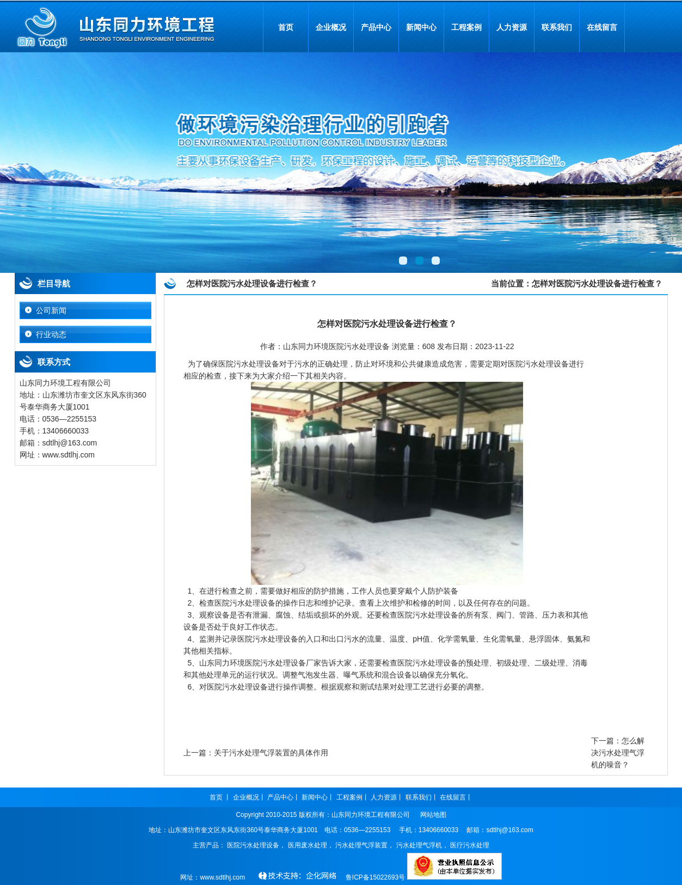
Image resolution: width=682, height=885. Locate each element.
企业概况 (331, 27)
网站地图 (433, 815)
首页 (285, 27)
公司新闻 (51, 310)
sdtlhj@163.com (509, 830)
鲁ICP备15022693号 (375, 877)
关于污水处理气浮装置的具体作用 (271, 752)
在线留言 (602, 27)
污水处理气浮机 (419, 845)
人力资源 (511, 27)
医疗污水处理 (469, 845)
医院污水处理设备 (538, 363)
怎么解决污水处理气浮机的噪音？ (617, 752)
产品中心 (376, 27)
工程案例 (466, 27)
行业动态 (51, 334)
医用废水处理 (307, 845)
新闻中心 (421, 27)
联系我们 (557, 27)
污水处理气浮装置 (361, 845)
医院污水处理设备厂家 (283, 662)
